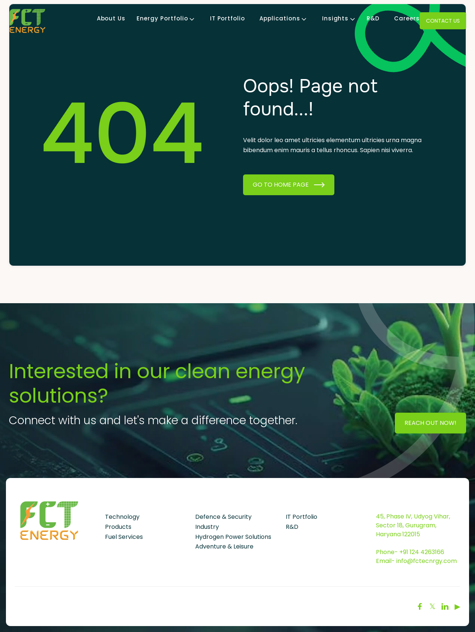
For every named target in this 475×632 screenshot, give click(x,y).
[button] (162, 19)
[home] (27, 20)
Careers (407, 19)
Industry (207, 527)
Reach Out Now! (430, 423)
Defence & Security (223, 517)
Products (118, 527)
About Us (111, 19)
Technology (122, 517)
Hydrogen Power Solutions (233, 537)
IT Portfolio (227, 19)
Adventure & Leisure (224, 546)
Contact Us (443, 20)
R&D (373, 19)
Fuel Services (124, 537)
